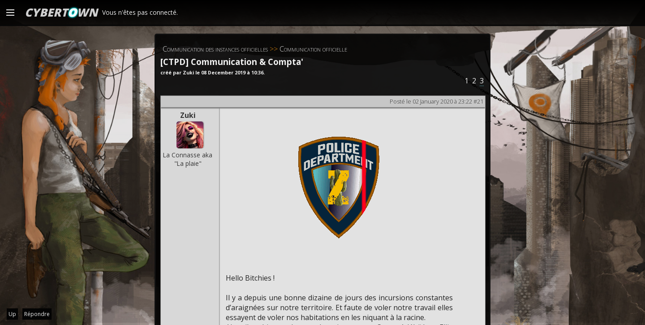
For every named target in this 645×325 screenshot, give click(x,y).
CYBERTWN (61, 12)
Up (12, 314)
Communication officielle (313, 49)
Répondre (37, 314)
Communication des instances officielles (215, 49)
